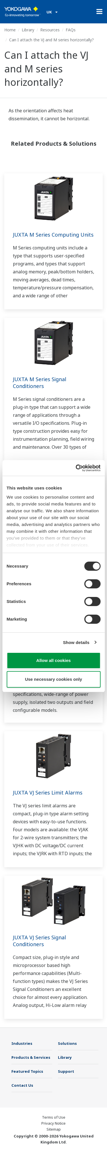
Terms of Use (53, 1117)
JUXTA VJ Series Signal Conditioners (39, 941)
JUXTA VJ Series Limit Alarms (47, 792)
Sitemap (54, 1129)
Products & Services (30, 1057)
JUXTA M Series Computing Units (53, 234)
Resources (50, 29)
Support (66, 1071)
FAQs (71, 29)
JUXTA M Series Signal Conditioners (39, 382)
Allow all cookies (53, 660)
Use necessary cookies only (53, 679)
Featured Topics (27, 1071)
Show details (76, 642)
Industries (21, 1043)
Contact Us (22, 1085)
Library (28, 29)
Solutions (67, 1043)
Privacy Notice (53, 1123)
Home (10, 29)
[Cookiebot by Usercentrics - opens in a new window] (76, 468)
